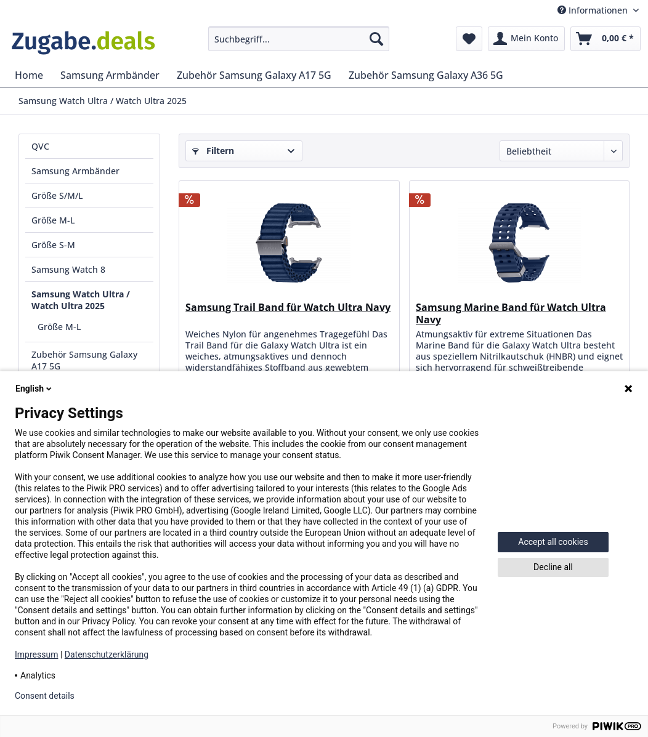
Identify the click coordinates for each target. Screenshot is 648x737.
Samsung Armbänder (75, 171)
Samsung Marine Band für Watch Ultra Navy (511, 313)
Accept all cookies (553, 542)
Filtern (213, 150)
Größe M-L (53, 220)
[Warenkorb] (605, 38)
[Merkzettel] (469, 38)
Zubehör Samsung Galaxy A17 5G (84, 360)
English (34, 388)
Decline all (553, 567)
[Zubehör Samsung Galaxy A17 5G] (254, 75)
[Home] (29, 75)
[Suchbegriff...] (299, 38)
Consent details (45, 696)
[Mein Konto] (526, 38)
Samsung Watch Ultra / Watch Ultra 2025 (80, 300)
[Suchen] (376, 38)
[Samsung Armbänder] (110, 75)
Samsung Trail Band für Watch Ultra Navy (288, 307)
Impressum (36, 654)
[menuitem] (299, 38)
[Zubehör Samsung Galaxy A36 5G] (426, 75)
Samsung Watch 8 (68, 269)
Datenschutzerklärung (106, 654)
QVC (40, 146)
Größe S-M (53, 245)
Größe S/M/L (57, 195)
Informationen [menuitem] (593, 10)
